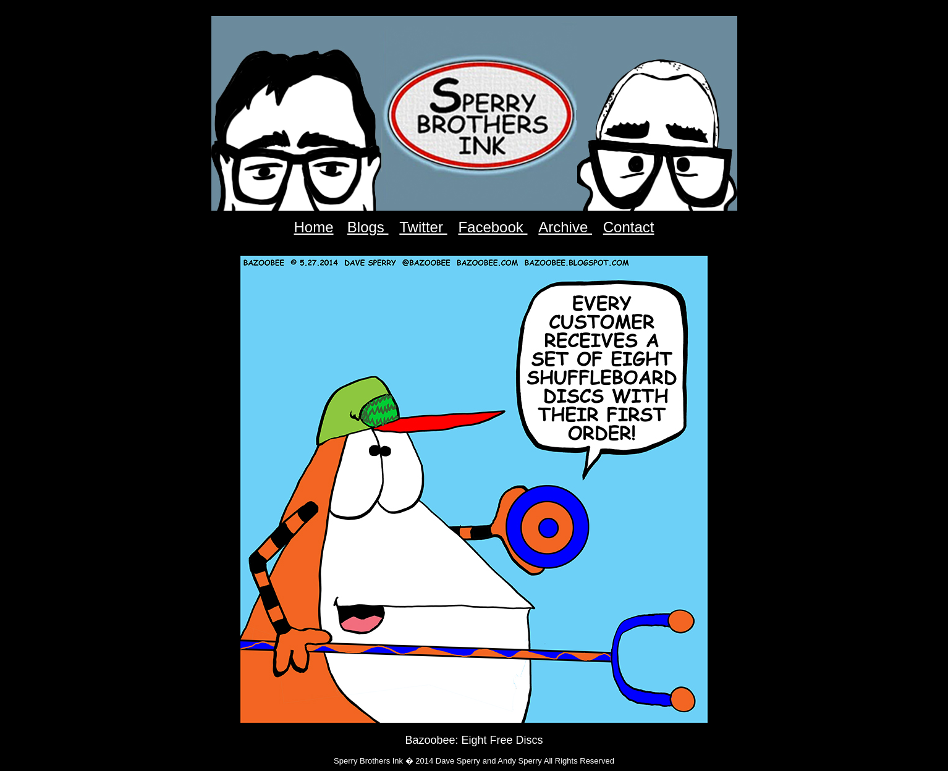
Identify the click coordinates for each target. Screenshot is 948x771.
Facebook (492, 227)
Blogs (368, 227)
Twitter (423, 227)
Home (314, 227)
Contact (628, 227)
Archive (565, 227)
